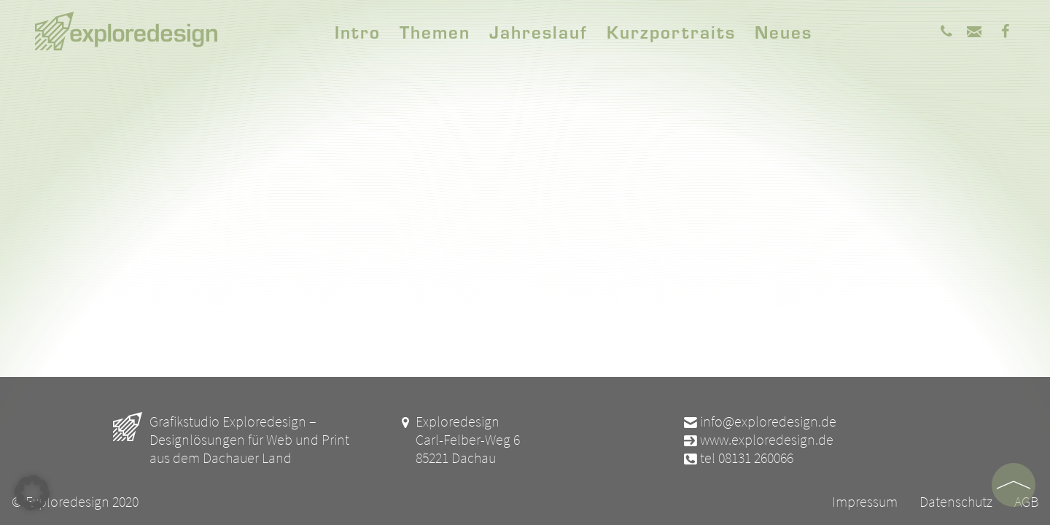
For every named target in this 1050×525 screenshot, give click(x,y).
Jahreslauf (538, 31)
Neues (783, 31)
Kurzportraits (671, 31)
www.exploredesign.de (757, 439)
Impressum (865, 501)
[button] (32, 493)
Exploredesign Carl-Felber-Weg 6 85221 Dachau (458, 439)
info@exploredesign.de (759, 421)
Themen (435, 31)
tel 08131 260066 (737, 457)
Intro (358, 31)
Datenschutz (955, 501)
